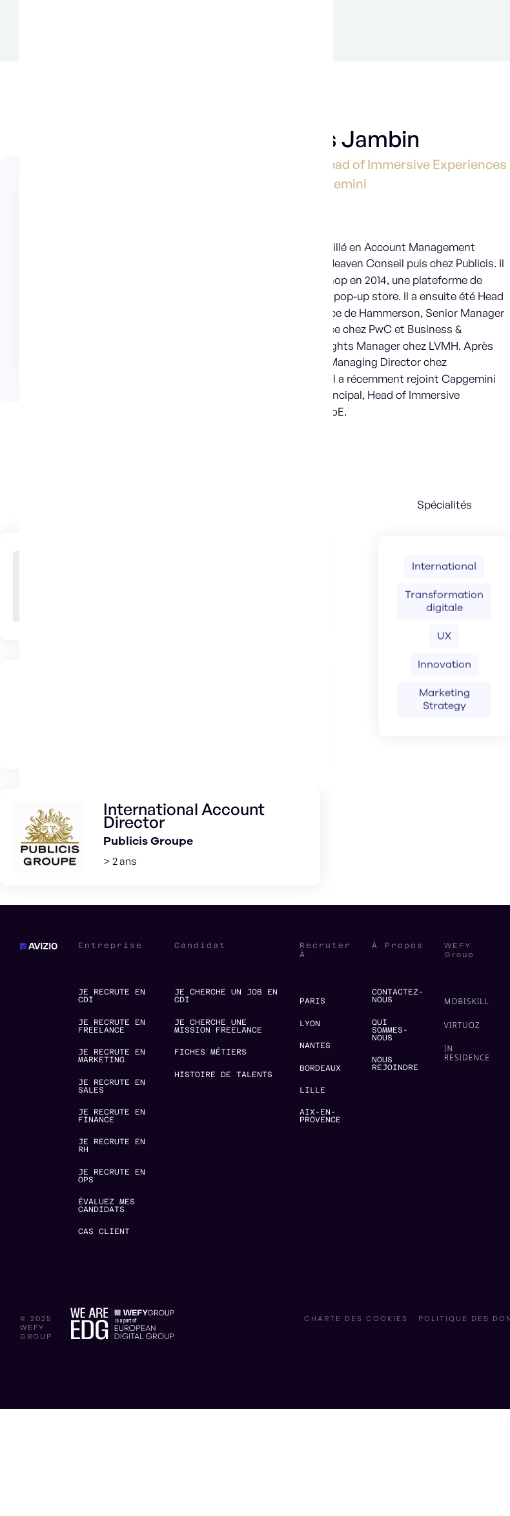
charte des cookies (356, 1319)
